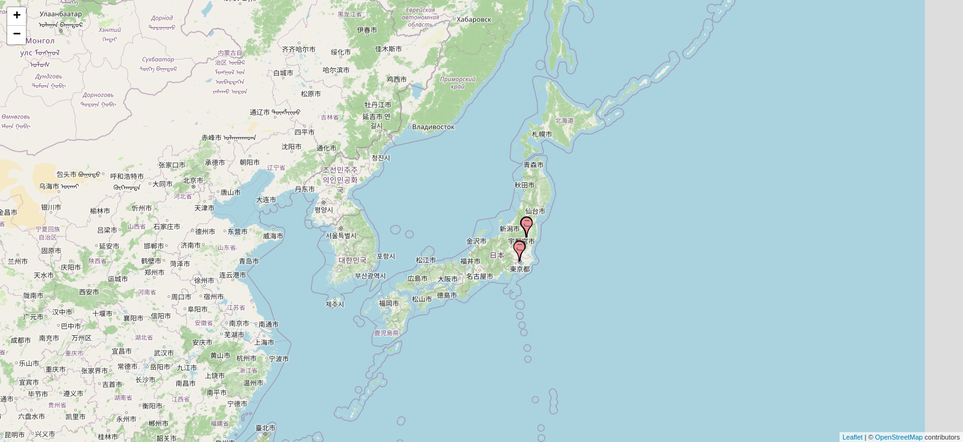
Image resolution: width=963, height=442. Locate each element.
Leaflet (853, 437)
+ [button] (17, 16)
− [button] (17, 35)
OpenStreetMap (899, 437)
